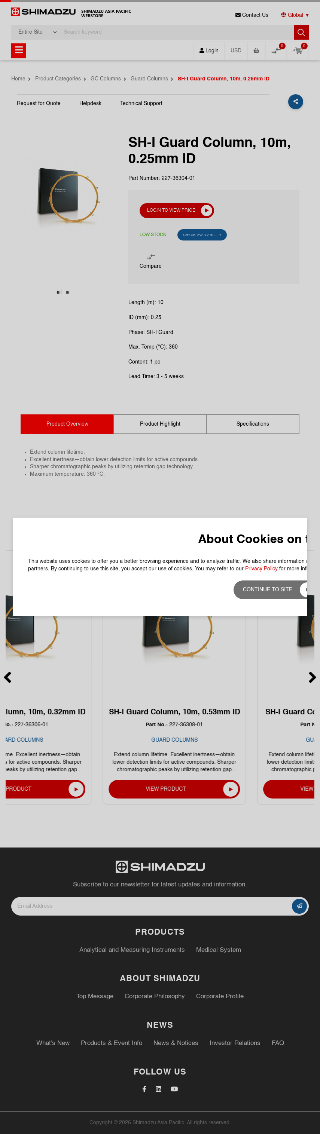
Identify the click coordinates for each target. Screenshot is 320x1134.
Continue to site (267, 589)
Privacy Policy (261, 568)
